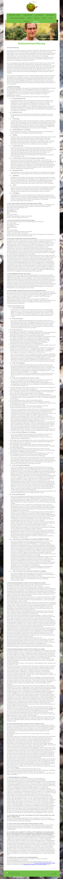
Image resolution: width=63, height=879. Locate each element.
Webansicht (54, 874)
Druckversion (11, 872)
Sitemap (17, 872)
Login (55, 872)
